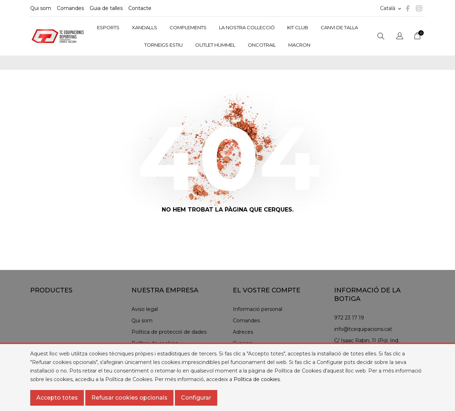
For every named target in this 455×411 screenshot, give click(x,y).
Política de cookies (257, 379)
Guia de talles (106, 8)
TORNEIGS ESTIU (163, 45)
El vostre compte (266, 290)
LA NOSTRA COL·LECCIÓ (247, 27)
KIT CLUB (297, 27)
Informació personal (257, 309)
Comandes (70, 8)
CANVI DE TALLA (339, 27)
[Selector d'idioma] (391, 8)
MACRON (299, 45)
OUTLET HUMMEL (215, 45)
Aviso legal (145, 309)
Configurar (196, 397)
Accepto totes (57, 397)
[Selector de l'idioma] (399, 37)
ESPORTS (108, 27)
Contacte (139, 8)
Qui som (40, 8)
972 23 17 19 (349, 317)
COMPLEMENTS (188, 27)
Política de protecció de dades (169, 332)
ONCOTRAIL (262, 45)
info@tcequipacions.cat (363, 329)
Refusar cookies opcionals (129, 397)
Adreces (243, 332)
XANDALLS (144, 27)
